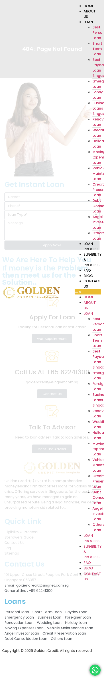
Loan (88, 21)
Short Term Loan (97, 49)
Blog (88, 275)
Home (89, 5)
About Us (90, 14)
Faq (87, 270)
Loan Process (92, 246)
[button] (88, 291)
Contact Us (92, 283)
